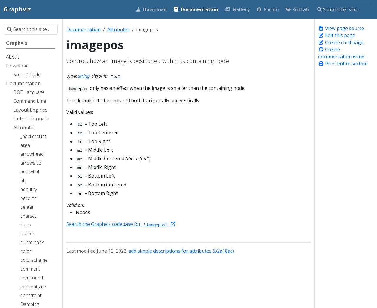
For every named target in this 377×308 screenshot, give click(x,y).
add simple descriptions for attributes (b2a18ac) (181, 251)
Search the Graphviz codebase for (120, 224)
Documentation (83, 29)
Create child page (340, 42)
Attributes (118, 29)
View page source (341, 28)
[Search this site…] (343, 9)
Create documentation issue (341, 53)
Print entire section (343, 63)
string (84, 76)
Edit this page (336, 35)
